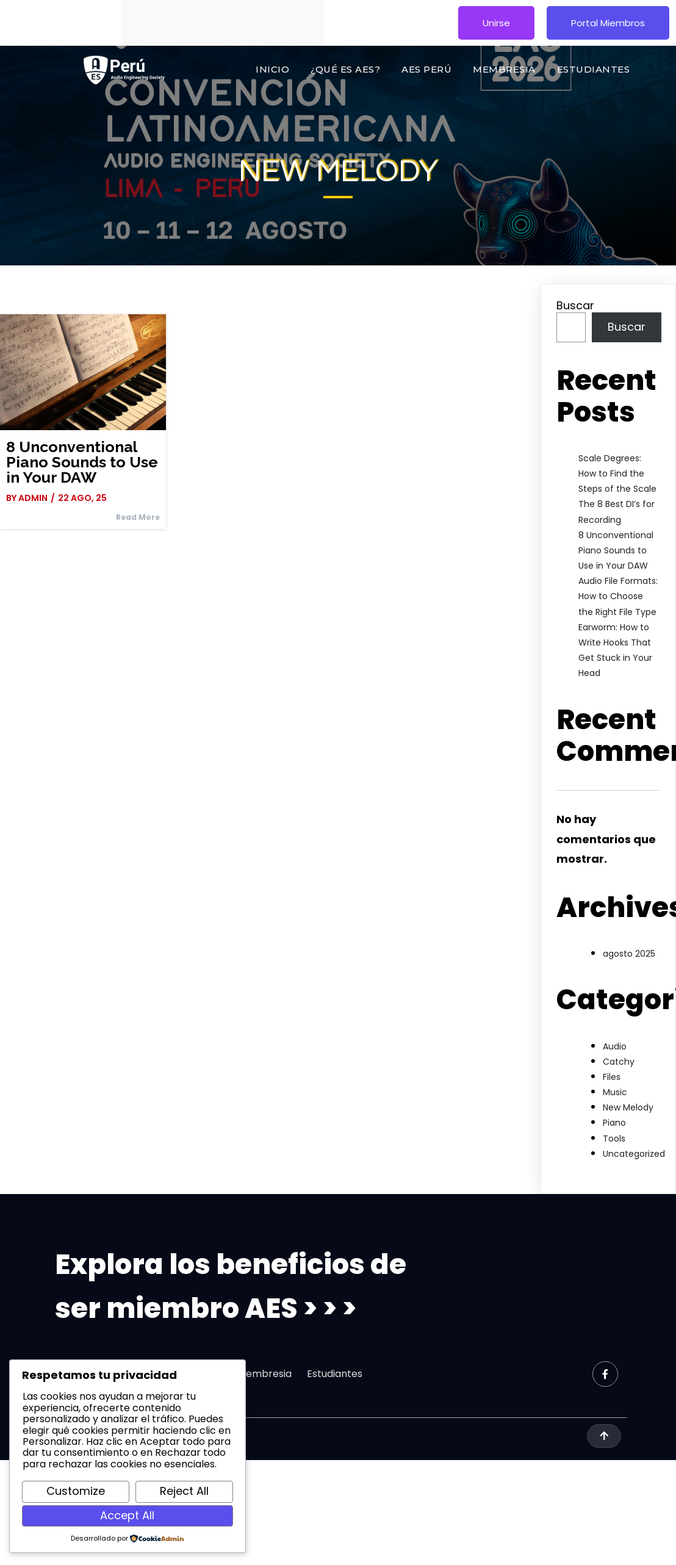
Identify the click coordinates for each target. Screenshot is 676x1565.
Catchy (619, 1062)
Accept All (127, 1515)
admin (33, 498)
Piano (614, 1123)
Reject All (184, 1490)
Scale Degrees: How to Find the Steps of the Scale (617, 473)
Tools (614, 1138)
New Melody (628, 1107)
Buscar (575, 305)
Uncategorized (634, 1154)
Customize (75, 1490)
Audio (615, 1046)
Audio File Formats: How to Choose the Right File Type (618, 596)
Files (611, 1077)
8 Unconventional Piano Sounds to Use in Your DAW (615, 550)
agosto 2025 (629, 954)
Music (615, 1092)
